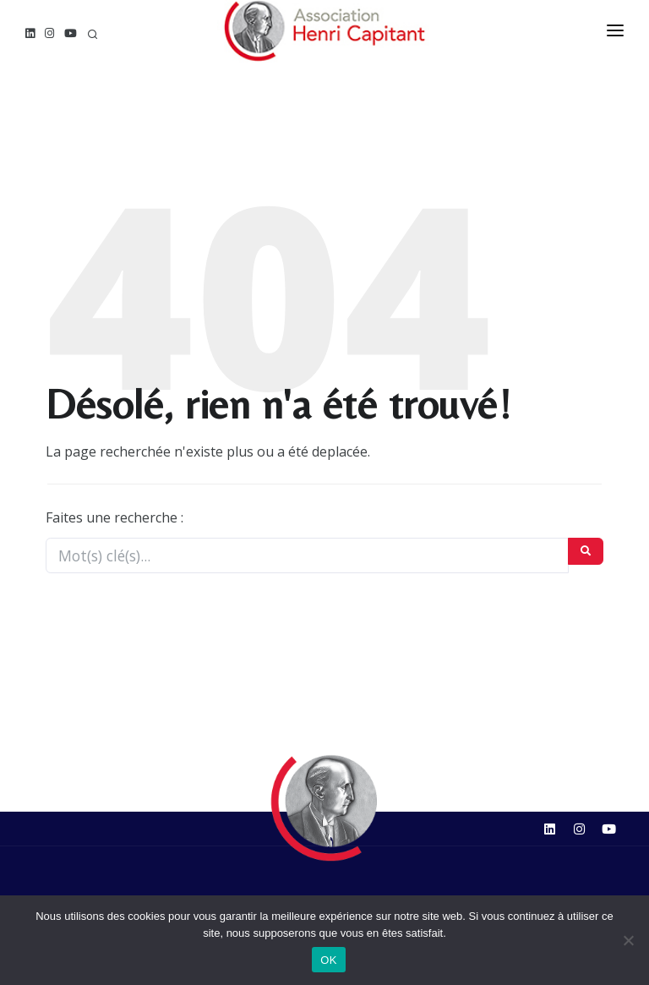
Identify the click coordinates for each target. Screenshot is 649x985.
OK (328, 960)
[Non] (627, 940)
